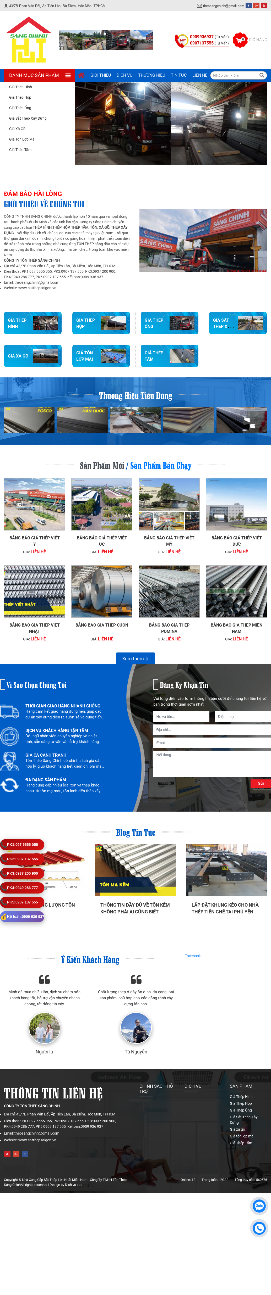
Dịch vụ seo (73, 1185)
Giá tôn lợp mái (22, 139)
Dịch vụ (124, 75)
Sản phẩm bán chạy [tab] (160, 464)
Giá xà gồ (17, 129)
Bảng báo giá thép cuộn (101, 625)
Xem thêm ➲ (135, 658)
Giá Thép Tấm (20, 150)
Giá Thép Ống (20, 108)
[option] (52, 714)
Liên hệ (199, 75)
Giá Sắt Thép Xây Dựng (28, 118)
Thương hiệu (151, 75)
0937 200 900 (19, 873)
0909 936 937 (22, 916)
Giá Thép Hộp (20, 97)
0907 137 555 (19, 859)
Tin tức (179, 75)
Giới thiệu (100, 75)
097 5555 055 (19, 844)
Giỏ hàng (258, 39)
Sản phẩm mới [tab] (102, 464)
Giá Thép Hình (20, 87)
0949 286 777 (19, 888)
